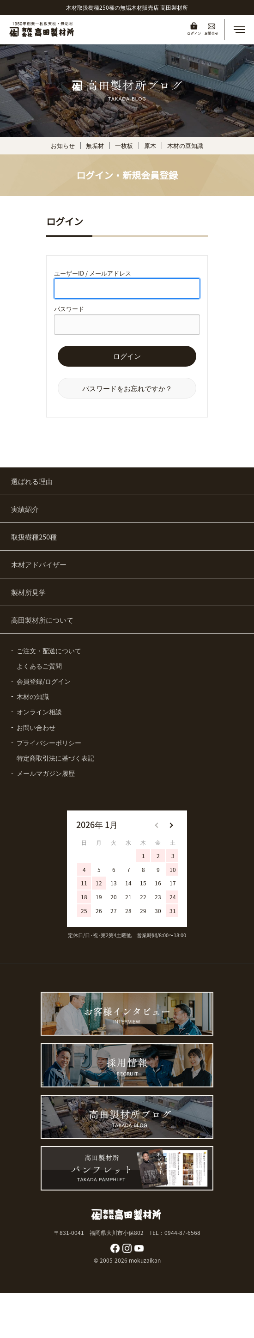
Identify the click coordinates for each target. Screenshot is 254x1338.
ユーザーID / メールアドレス (92, 273)
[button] (239, 29)
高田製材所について (42, 620)
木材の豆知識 (185, 145)
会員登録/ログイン (44, 681)
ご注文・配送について (49, 650)
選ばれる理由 (32, 481)
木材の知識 (33, 696)
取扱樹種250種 (34, 536)
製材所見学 (28, 592)
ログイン (127, 356)
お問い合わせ (36, 727)
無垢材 (95, 145)
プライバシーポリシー (49, 742)
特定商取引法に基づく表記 (55, 757)
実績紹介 (25, 509)
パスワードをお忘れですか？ (127, 388)
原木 (150, 145)
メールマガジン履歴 (46, 773)
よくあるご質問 (39, 665)
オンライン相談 (39, 711)
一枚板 (124, 145)
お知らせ (63, 145)
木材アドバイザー (39, 564)
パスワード (69, 308)
